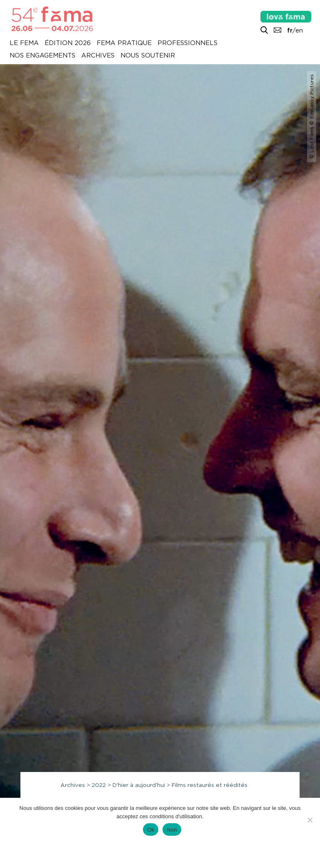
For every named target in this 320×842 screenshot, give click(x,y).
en (299, 30)
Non (172, 830)
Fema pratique (124, 43)
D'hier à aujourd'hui (138, 785)
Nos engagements (42, 56)
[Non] (309, 820)
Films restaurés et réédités (210, 785)
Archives (98, 56)
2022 (99, 785)
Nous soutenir (147, 56)
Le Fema (24, 43)
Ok (150, 830)
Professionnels (188, 43)
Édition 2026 (68, 43)
